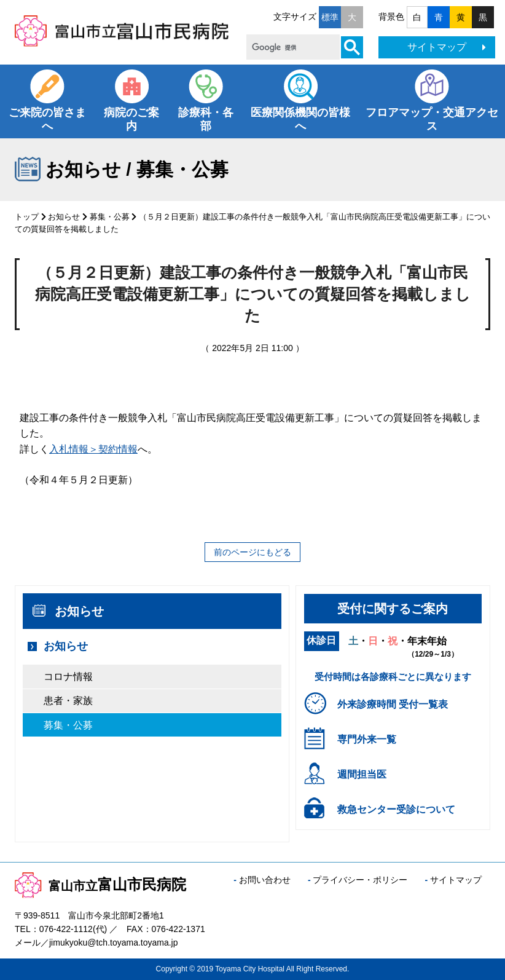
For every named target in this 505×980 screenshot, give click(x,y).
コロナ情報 (68, 676)
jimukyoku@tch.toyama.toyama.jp (113, 942)
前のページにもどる (252, 552)
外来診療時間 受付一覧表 (392, 704)
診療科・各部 (205, 119)
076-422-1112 (66, 929)
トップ (27, 216)
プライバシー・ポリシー (360, 880)
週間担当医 (361, 774)
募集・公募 (110, 216)
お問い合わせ (265, 880)
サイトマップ (446, 47)
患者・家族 (68, 700)
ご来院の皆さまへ (47, 119)
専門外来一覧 (366, 739)
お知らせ (64, 216)
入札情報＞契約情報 (93, 449)
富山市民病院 (100, 884)
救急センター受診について (396, 809)
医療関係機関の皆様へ (300, 119)
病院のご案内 (131, 119)
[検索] (292, 47)
